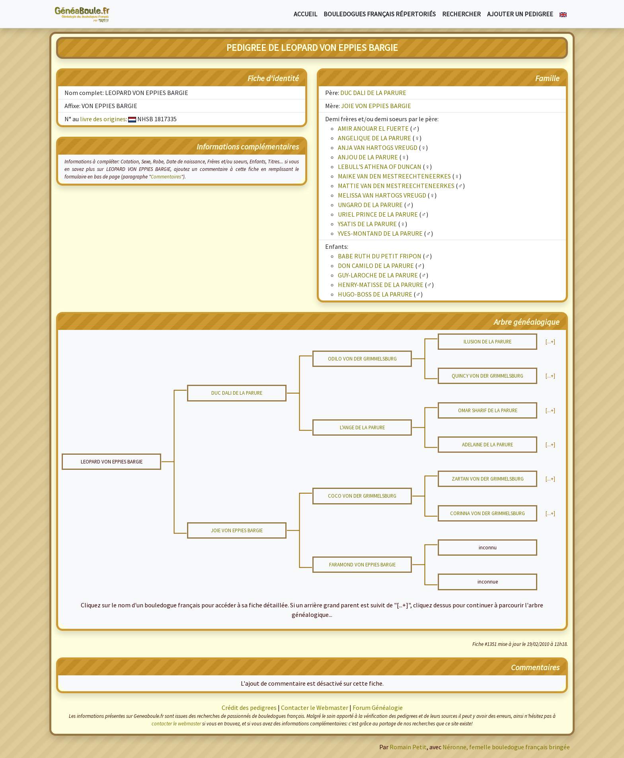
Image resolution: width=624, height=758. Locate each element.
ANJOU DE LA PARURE (368, 157)
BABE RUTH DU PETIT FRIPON (379, 256)
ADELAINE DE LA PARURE (487, 444)
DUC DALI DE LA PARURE (373, 93)
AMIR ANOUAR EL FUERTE (373, 128)
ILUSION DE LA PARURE (487, 341)
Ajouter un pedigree (520, 14)
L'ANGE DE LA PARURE (362, 427)
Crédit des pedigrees (249, 707)
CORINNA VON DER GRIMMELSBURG (487, 513)
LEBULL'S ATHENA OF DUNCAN (379, 167)
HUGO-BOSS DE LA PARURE (375, 294)
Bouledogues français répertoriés (380, 14)
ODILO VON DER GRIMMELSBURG (362, 358)
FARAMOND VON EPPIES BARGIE (362, 564)
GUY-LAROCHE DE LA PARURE (378, 275)
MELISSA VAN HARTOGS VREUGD (382, 195)
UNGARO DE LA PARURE (370, 205)
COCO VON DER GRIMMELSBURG (362, 495)
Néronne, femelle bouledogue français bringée (506, 747)
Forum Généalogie (378, 707)
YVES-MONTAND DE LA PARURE (380, 233)
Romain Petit (408, 747)
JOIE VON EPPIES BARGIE (376, 106)
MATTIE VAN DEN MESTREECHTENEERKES (396, 186)
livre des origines (103, 119)
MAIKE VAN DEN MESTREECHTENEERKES (394, 176)
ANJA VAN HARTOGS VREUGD (377, 147)
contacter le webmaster (176, 723)
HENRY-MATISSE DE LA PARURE (380, 285)
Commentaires (166, 176)
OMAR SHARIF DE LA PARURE (487, 410)
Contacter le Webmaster (314, 707)
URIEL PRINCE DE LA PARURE (378, 214)
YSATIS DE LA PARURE (367, 224)
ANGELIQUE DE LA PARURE (374, 138)
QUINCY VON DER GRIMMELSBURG (487, 375)
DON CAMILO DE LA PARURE (376, 265)
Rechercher (461, 14)
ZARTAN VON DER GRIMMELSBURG (488, 478)
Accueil (305, 14)
